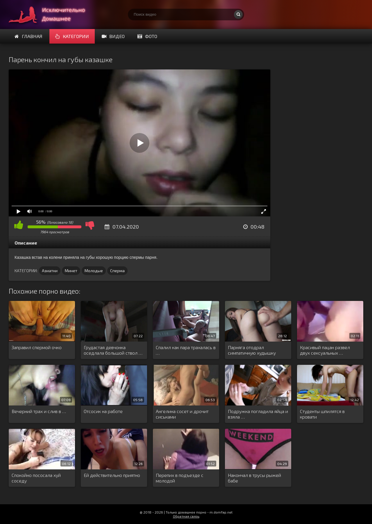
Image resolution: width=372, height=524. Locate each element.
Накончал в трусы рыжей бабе (254, 477)
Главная (28, 36)
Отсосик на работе (103, 411)
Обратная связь (186, 516)
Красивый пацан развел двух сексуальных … (325, 350)
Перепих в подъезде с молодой (179, 477)
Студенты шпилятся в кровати (322, 413)
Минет (71, 270)
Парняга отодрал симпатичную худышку (252, 350)
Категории (72, 36)
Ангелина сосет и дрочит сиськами (182, 413)
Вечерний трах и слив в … (39, 411)
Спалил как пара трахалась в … (186, 350)
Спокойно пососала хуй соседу (36, 477)
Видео (113, 36)
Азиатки (50, 270)
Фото (147, 36)
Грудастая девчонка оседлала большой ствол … (113, 350)
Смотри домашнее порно (52, 14)
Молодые (94, 270)
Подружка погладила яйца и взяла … (258, 413)
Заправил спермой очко (37, 347)
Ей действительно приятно (112, 475)
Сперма (117, 270)
